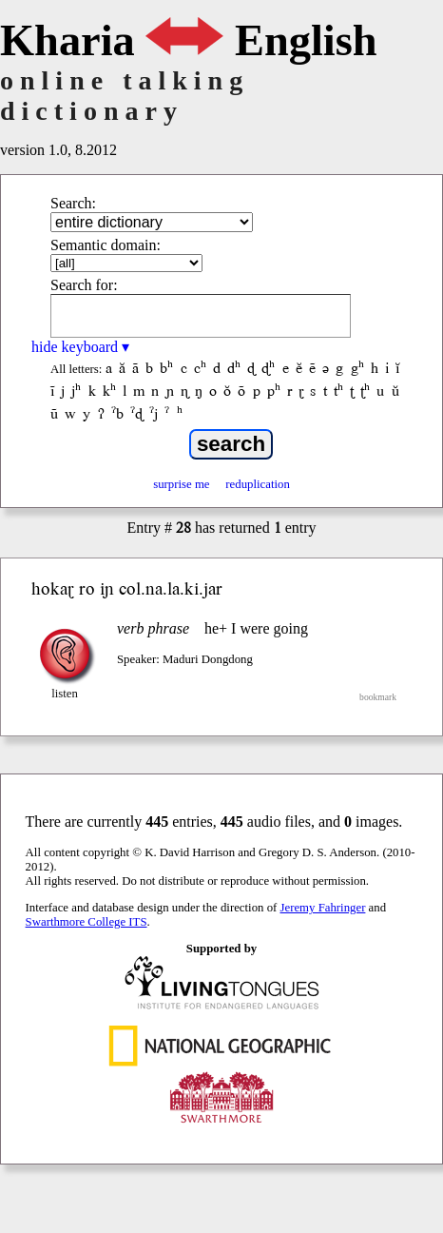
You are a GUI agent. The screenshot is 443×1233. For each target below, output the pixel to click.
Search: (73, 203)
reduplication (257, 484)
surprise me (181, 484)
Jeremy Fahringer (323, 907)
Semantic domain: (105, 245)
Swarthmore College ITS (86, 922)
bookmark (377, 697)
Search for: (84, 285)
